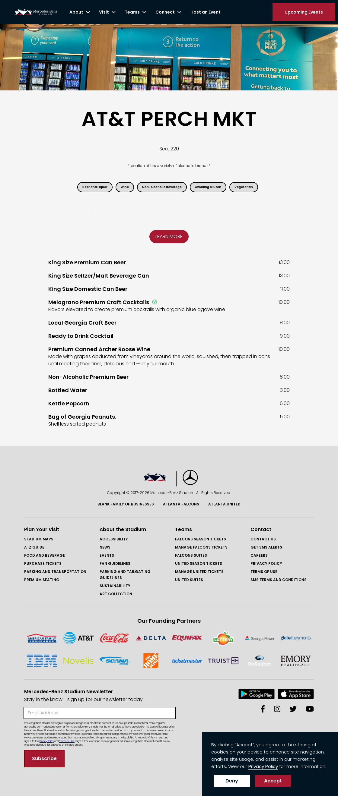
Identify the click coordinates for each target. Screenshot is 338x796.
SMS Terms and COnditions (278, 579)
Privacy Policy (266, 563)
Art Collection (116, 593)
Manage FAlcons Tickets (201, 547)
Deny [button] (231, 780)
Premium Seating (41, 579)
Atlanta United (224, 504)
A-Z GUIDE (34, 547)
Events (107, 555)
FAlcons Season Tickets (200, 539)
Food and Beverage (44, 555)
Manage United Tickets (199, 571)
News (105, 547)
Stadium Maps (38, 539)
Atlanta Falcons (181, 504)
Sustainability (115, 585)
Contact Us (263, 539)
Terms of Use (263, 571)
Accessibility (114, 539)
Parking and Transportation (55, 571)
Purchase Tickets (43, 563)
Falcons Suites (191, 555)
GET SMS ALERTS (266, 547)
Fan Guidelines (115, 563)
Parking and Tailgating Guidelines (125, 574)
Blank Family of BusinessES (125, 504)
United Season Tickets (198, 563)
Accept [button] (273, 780)
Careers (259, 555)
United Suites (189, 579)
